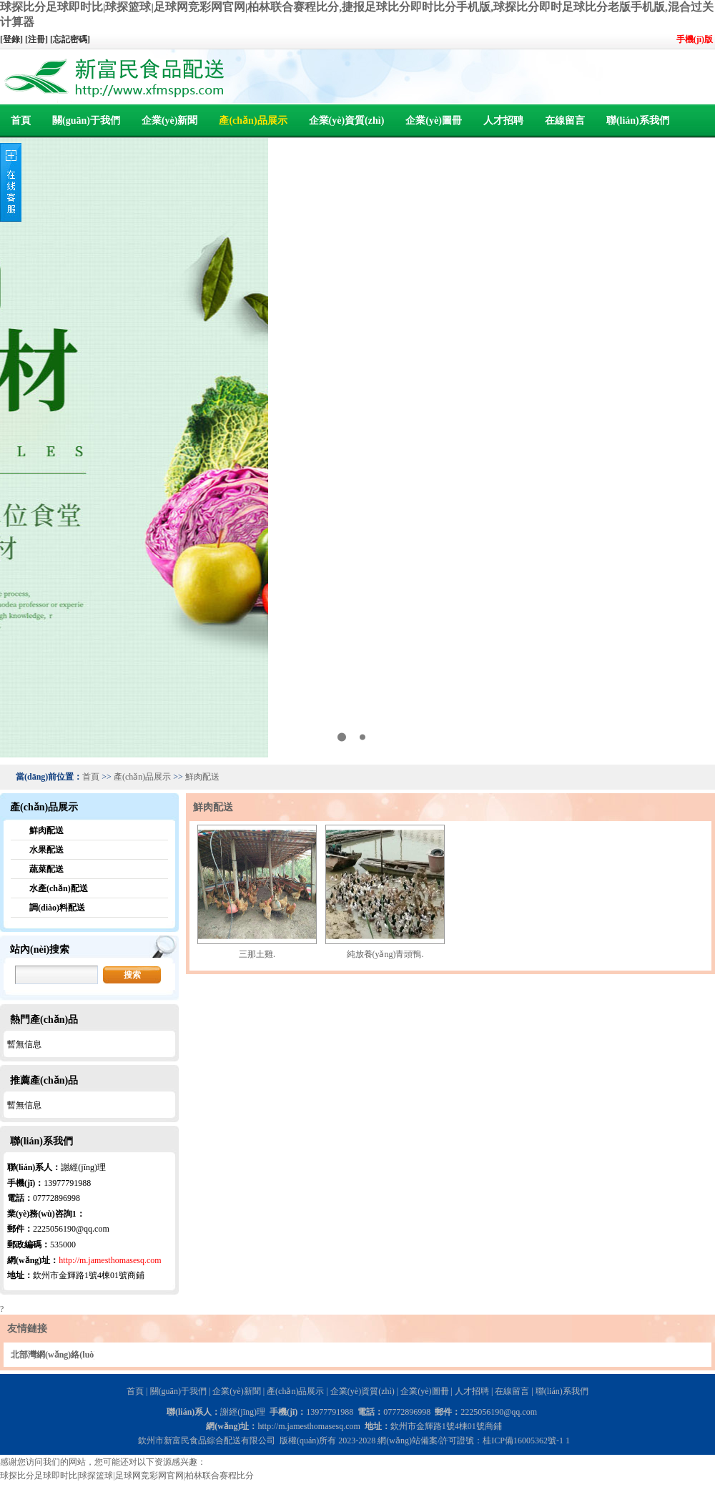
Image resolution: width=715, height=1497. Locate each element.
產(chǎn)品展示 (253, 120)
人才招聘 (503, 120)
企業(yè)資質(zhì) (347, 120)
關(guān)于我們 (86, 120)
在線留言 (565, 120)
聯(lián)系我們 (637, 120)
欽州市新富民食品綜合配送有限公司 (206, 1440)
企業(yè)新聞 (170, 120)
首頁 (21, 120)
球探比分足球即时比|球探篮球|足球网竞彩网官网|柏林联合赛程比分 (127, 1476)
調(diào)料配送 (57, 908)
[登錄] (12, 39)
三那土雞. (257, 954)
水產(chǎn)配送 (58, 888)
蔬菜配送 (46, 869)
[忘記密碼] (70, 39)
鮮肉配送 (202, 777)
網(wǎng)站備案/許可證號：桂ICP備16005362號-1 (470, 1440)
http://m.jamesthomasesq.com (110, 1260)
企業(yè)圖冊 (433, 120)
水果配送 (46, 850)
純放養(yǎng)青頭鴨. (385, 954)
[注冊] (37, 39)
